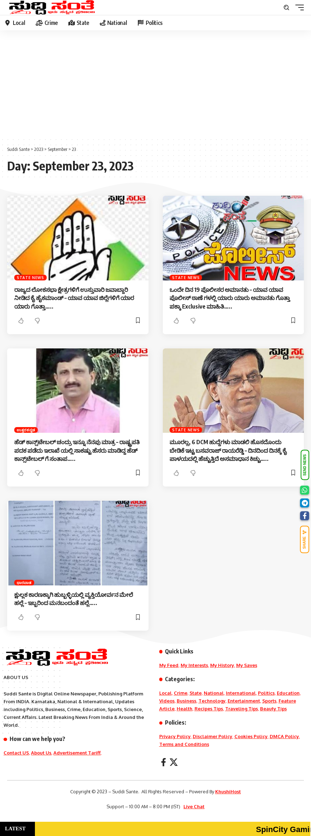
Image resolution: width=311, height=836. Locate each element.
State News (30, 277)
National (214, 693)
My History (222, 665)
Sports (269, 701)
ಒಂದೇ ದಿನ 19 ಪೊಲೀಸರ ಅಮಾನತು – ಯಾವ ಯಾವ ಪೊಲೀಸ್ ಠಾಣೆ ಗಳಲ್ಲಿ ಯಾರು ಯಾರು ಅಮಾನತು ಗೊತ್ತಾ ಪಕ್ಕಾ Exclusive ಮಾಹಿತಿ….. (230, 298)
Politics (266, 693)
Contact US (16, 753)
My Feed (168, 665)
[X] (174, 762)
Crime (180, 693)
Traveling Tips (241, 708)
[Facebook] (163, 762)
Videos (167, 701)
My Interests (194, 665)
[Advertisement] (155, 83)
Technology (212, 701)
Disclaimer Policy (212, 736)
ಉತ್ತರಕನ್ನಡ (26, 430)
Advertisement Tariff (76, 753)
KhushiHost (228, 791)
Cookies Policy (251, 736)
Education (288, 693)
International (241, 693)
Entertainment (244, 701)
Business (186, 701)
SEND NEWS (305, 465)
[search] (286, 7)
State (196, 693)
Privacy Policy (175, 736)
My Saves (246, 665)
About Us (41, 753)
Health (184, 708)
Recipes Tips (209, 708)
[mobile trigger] (298, 7)
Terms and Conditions (184, 744)
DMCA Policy (284, 736)
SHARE (304, 539)
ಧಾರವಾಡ (24, 582)
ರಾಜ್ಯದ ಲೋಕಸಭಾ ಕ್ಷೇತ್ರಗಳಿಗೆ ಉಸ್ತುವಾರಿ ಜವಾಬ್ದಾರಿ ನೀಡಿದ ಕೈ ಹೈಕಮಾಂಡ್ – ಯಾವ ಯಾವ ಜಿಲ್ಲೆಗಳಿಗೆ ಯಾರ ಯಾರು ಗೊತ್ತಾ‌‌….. (74, 298)
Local (165, 693)
